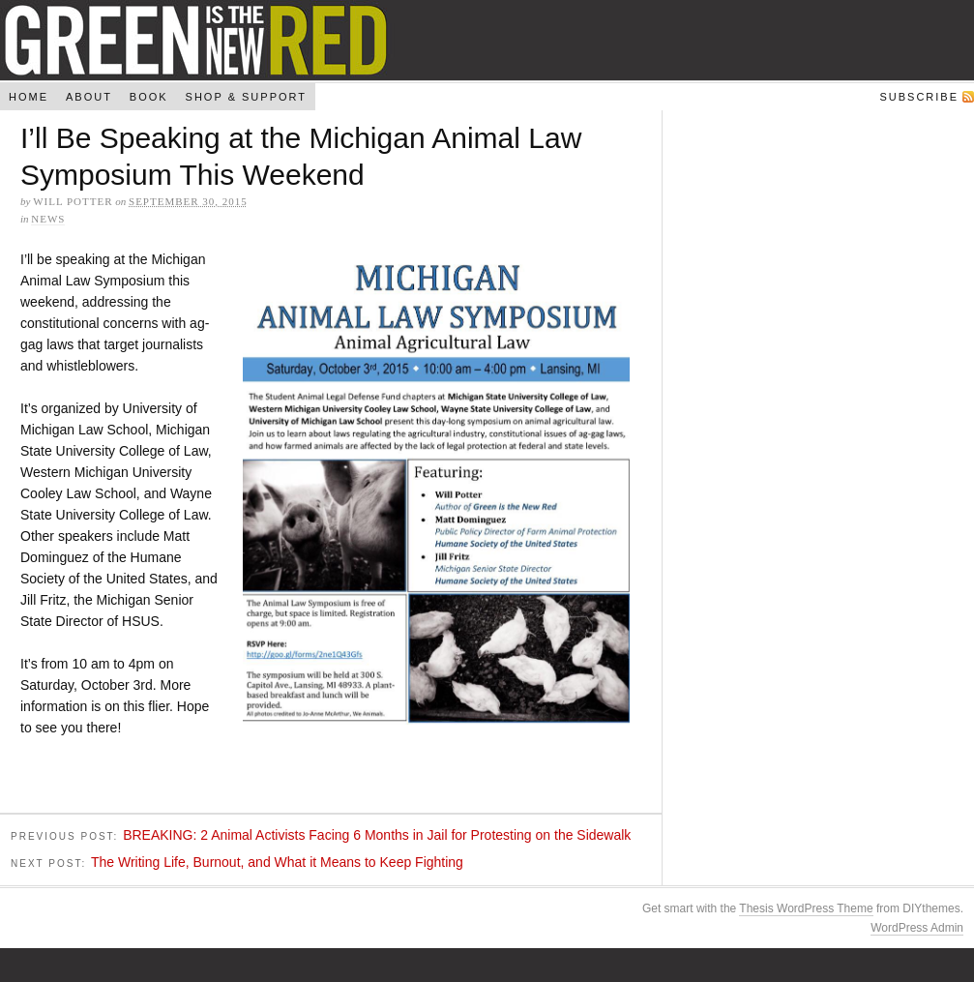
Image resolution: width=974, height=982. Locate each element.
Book (149, 97)
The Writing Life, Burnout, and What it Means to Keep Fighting (277, 864)
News (48, 218)
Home (28, 97)
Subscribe (919, 97)
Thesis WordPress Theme (805, 910)
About (89, 97)
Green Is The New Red (487, 40)
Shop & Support (246, 97)
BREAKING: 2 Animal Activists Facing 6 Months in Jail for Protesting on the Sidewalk (377, 837)
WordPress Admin (917, 930)
